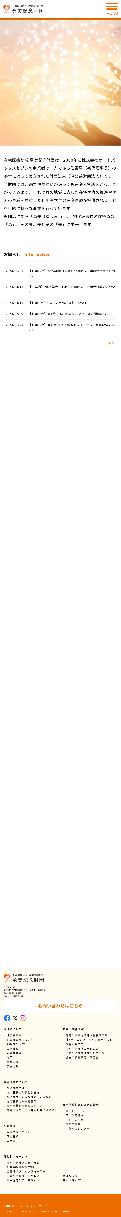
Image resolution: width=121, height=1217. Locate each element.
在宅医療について (16, 1082)
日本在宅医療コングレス (23, 1176)
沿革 (10, 1057)
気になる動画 (75, 1115)
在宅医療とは (16, 1088)
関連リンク (70, 1176)
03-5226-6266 (16, 993)
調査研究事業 (75, 1044)
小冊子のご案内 (76, 1120)
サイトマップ (72, 1180)
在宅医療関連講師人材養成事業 (87, 1035)
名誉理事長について (20, 1040)
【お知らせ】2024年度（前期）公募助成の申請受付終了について (60, 273)
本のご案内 (73, 1124)
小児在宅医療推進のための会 (85, 1053)
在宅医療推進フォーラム (23, 1163)
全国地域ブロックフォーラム (26, 1171)
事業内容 (13, 1062)
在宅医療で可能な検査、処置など (29, 1097)
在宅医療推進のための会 (82, 1049)
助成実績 (13, 1136)
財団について (13, 1029)
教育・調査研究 (73, 1029)
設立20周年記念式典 (20, 1167)
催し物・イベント (16, 1156)
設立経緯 (13, 1049)
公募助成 (10, 1126)
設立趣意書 (14, 1053)
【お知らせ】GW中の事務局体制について (46, 302)
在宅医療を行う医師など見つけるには (32, 1110)
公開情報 (13, 1066)
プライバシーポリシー (35, 1206)
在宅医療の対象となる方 (23, 1092)
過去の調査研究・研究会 (82, 1057)
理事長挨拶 (14, 1035)
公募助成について (19, 1132)
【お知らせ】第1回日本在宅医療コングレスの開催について (59, 313)
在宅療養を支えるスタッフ (25, 1106)
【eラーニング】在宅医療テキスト (89, 1040)
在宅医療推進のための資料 (81, 1105)
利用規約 (10, 1206)
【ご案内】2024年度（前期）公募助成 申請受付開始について (60, 289)
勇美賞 (11, 1141)
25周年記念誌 (16, 1044)
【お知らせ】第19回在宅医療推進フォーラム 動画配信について (60, 327)
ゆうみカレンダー (78, 1128)
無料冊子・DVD (76, 1111)
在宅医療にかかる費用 (22, 1101)
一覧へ (110, 343)
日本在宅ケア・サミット (23, 1180)
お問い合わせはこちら (60, 1005)
